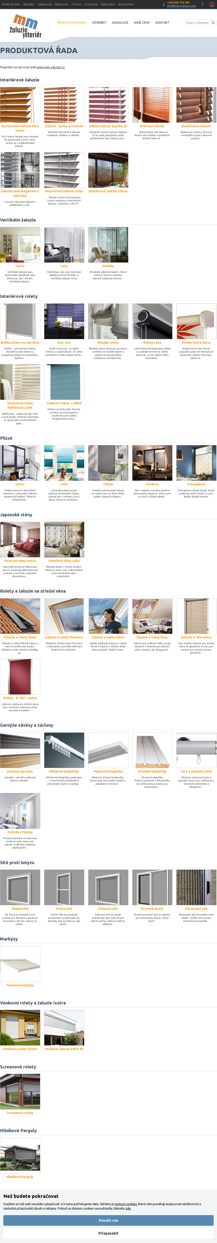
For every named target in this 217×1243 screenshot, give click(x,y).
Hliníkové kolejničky (64, 771)
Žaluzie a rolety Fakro (108, 637)
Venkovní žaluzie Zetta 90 (64, 1049)
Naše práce (108, 4)
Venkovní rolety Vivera (20, 1049)
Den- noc (64, 342)
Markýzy (9, 938)
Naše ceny (142, 22)
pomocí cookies (126, 1204)
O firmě (76, 4)
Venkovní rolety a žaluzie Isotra (33, 1002)
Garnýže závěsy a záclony (26, 725)
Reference (61, 4)
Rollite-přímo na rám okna (20, 342)
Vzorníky (99, 22)
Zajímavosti (44, 4)
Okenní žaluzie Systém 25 (108, 126)
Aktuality (28, 4)
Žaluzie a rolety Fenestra (64, 637)
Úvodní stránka (11, 4)
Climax (108, 484)
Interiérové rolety (19, 296)
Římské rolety (108, 342)
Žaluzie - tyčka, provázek (64, 126)
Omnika (108, 266)
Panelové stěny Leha (63, 561)
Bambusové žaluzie (196, 126)
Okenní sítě (20, 908)
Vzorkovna (91, 4)
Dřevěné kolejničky (152, 771)
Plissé (6, 438)
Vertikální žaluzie (18, 219)
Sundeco (152, 484)
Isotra (20, 266)
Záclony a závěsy (20, 832)
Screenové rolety (18, 1066)
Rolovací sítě (108, 908)
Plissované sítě (196, 908)
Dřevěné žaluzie (152, 126)
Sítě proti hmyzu (17, 862)
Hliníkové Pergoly (18, 1130)
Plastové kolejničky (108, 771)
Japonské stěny (16, 514)
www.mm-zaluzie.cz (51, 67)
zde (128, 1208)
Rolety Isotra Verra (196, 342)
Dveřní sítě (64, 908)
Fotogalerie (196, 484)
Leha (64, 266)
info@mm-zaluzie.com (181, 5)
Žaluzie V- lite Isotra (196, 637)
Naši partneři (126, 4)
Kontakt (162, 22)
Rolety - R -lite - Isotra (20, 698)
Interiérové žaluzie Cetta (64, 191)
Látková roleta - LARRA (64, 403)
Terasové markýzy (20, 985)
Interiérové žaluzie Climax (108, 191)
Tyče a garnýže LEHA (196, 771)
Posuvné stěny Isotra (20, 561)
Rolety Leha (152, 342)
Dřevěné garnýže (20, 771)
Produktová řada (71, 22)
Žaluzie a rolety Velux (20, 637)
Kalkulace (120, 22)
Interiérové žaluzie (19, 79)
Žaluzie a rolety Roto (152, 637)
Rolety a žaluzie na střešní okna (33, 591)
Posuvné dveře (152, 908)
